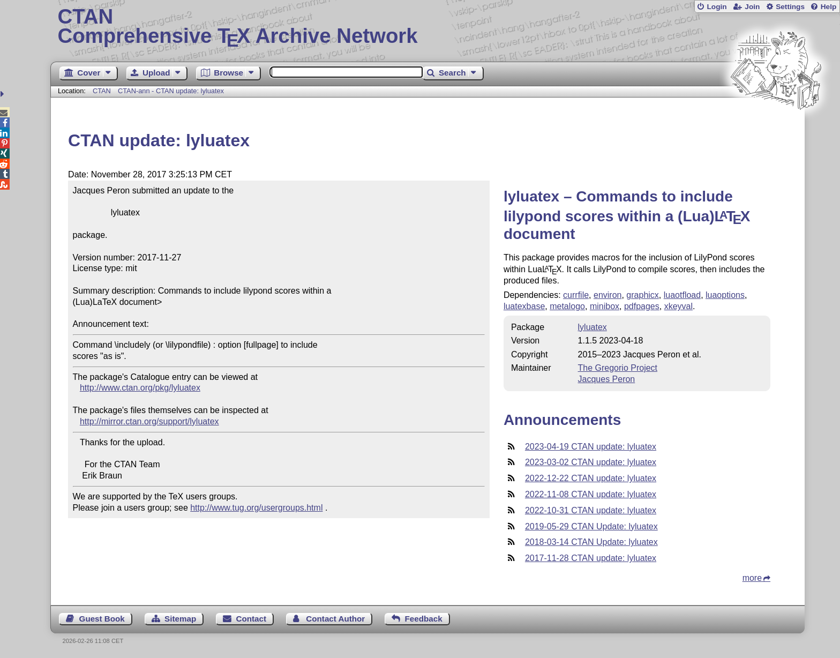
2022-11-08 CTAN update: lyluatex (590, 494)
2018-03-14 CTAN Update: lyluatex (591, 542)
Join (752, 7)
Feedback (423, 618)
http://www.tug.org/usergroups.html (256, 507)
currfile (576, 295)
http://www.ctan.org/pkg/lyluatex (140, 387)
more (752, 577)
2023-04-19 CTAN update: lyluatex (590, 446)
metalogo (567, 306)
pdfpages (641, 306)
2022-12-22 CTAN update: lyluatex (590, 478)
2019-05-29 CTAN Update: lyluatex (591, 526)
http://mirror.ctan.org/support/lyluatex (149, 421)
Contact (251, 618)
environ (607, 295)
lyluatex (592, 327)
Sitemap (180, 618)
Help (829, 7)
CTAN (102, 91)
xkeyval (678, 306)
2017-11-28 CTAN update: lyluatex (590, 558)
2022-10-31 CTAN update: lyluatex (590, 510)
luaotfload (682, 295)
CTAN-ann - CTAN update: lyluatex (171, 91)
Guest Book (102, 618)
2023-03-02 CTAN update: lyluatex (590, 462)
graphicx (642, 295)
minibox (604, 306)
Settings (790, 7)
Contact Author (335, 618)
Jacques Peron (606, 379)
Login (716, 7)
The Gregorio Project (618, 367)
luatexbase (524, 306)
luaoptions (725, 295)
